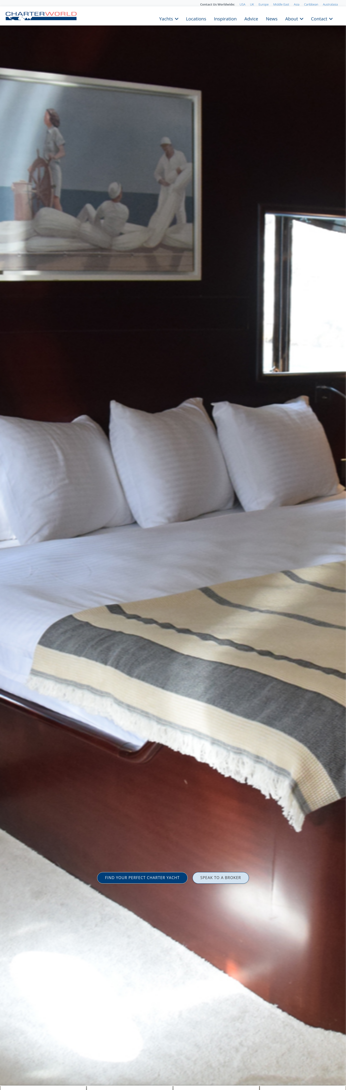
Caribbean (311, 4)
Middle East (281, 4)
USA (242, 4)
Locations (196, 18)
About (291, 18)
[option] (173, 545)
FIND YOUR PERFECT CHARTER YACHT (142, 877)
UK (252, 4)
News (271, 18)
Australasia (330, 4)
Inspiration (225, 18)
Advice (251, 18)
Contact (319, 18)
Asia (296, 4)
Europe (264, 4)
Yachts (166, 18)
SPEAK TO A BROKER (220, 877)
